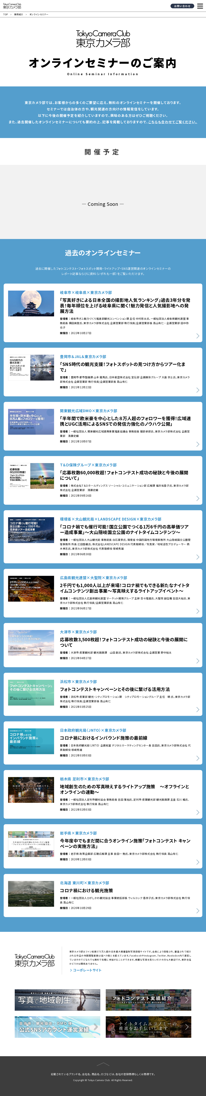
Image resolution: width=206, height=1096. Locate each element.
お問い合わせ (182, 6)
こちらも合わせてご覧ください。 (172, 121)
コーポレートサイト (87, 970)
